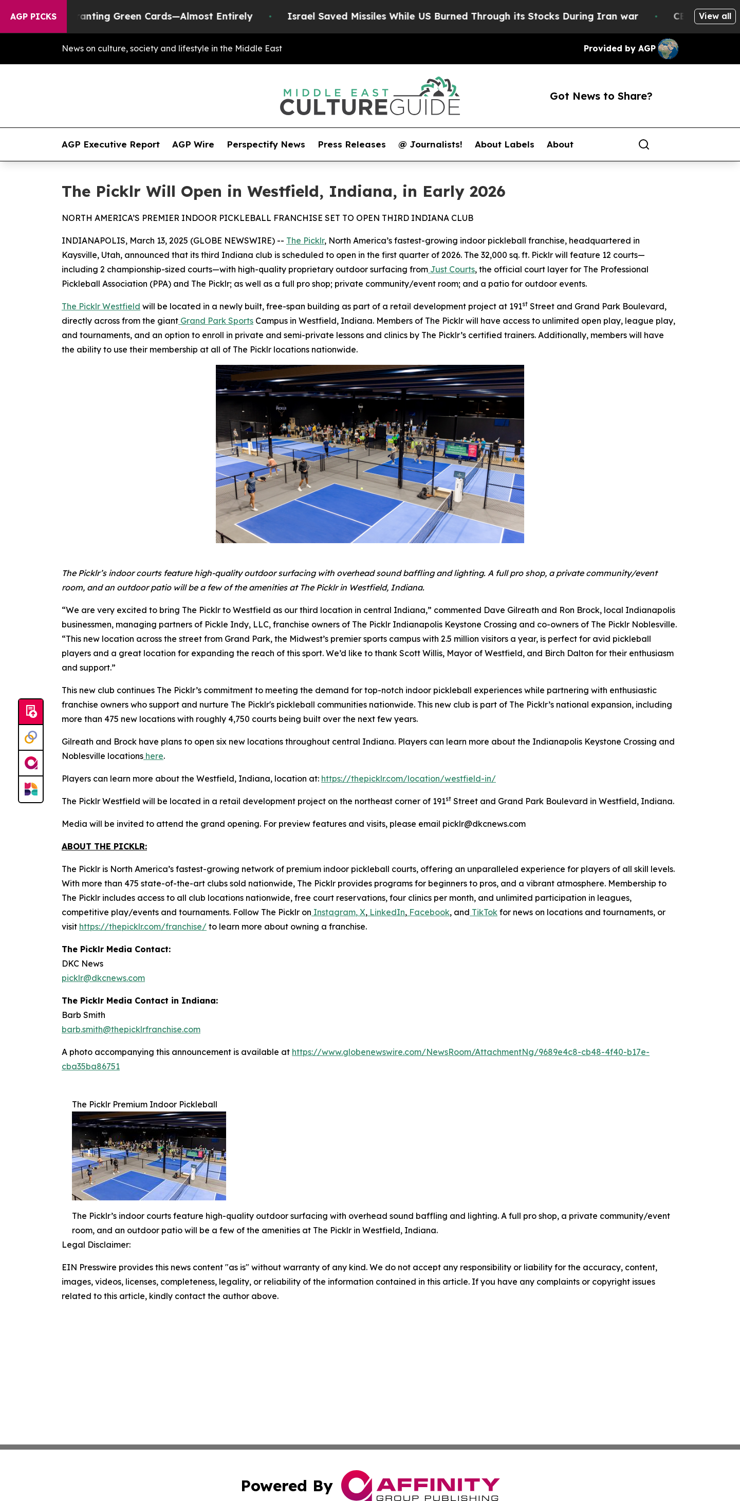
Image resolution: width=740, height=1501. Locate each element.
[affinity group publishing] (31, 763)
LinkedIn (386, 912)
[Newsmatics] (31, 789)
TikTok (483, 912)
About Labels (504, 144)
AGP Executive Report (111, 144)
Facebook (428, 912)
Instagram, (334, 912)
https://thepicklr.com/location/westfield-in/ (408, 778)
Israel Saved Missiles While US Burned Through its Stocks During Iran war (475, 16)
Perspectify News (266, 144)
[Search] (644, 144)
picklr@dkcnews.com (103, 978)
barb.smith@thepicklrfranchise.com (131, 1029)
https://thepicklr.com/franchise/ (143, 926)
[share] (671, 144)
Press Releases (352, 144)
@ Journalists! (430, 144)
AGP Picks (33, 16)
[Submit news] (31, 712)
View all (715, 16)
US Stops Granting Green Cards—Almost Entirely (150, 16)
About (560, 144)
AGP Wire (193, 144)
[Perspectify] (31, 738)
